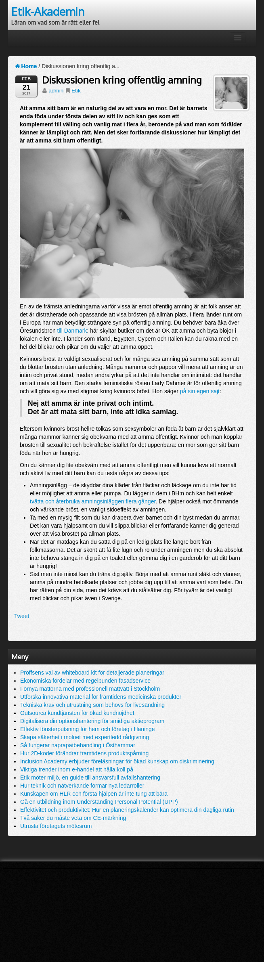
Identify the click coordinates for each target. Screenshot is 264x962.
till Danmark (72, 330)
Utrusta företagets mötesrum (56, 826)
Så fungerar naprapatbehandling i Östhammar (77, 745)
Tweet (21, 616)
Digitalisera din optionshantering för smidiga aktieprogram (92, 721)
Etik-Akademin (47, 11)
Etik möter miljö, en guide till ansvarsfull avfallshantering (90, 777)
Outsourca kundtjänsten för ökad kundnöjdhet (77, 713)
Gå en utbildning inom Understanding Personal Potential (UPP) (99, 802)
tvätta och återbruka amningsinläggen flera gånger (92, 501)
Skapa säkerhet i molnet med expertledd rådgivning (84, 737)
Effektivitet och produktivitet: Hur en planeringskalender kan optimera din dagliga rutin (127, 810)
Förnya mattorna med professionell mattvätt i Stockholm (90, 688)
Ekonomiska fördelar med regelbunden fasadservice (85, 680)
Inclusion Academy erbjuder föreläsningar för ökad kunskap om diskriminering (117, 761)
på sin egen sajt (200, 391)
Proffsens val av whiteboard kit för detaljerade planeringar (92, 672)
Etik (76, 91)
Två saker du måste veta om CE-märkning (73, 818)
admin (55, 91)
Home (25, 66)
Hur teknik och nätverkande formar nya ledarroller (82, 785)
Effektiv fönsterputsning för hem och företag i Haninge (87, 729)
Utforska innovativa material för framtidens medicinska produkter (100, 697)
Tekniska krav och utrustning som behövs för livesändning (92, 705)
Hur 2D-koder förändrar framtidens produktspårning (84, 753)
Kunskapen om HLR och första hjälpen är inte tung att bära (94, 793)
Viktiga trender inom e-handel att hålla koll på (76, 769)
